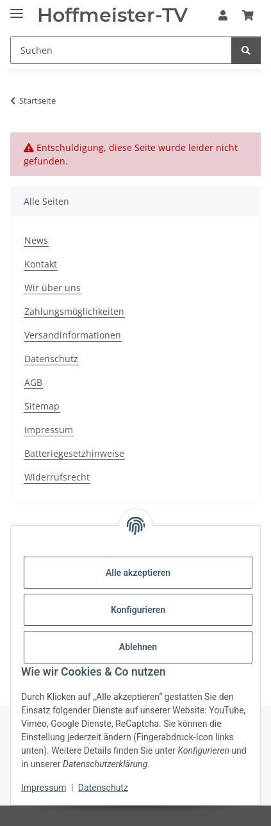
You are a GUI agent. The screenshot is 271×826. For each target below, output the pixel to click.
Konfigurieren (138, 610)
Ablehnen (138, 647)
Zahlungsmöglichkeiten (74, 311)
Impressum (43, 787)
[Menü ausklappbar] (16, 8)
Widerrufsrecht (57, 477)
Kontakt (40, 264)
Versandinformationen (72, 335)
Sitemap (42, 406)
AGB (33, 382)
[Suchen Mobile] (121, 50)
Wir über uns (52, 288)
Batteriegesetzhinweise (74, 453)
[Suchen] (246, 50)
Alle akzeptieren (138, 573)
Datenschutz (103, 787)
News (36, 240)
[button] (222, 15)
